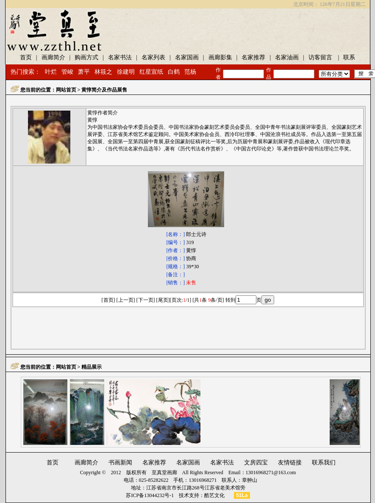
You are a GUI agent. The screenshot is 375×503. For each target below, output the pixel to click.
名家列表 (153, 57)
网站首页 (66, 90)
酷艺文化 (214, 495)
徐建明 (126, 72)
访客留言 (320, 57)
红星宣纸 (151, 72)
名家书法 (120, 57)
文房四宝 (256, 462)
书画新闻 (120, 462)
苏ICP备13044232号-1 (150, 495)
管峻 (67, 72)
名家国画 (187, 57)
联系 (349, 57)
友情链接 (290, 462)
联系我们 (324, 462)
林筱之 (103, 72)
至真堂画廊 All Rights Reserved (187, 472)
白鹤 (174, 72)
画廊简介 (53, 57)
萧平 (84, 72)
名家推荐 (253, 57)
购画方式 (86, 57)
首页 (52, 462)
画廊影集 (220, 57)
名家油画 (287, 57)
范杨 (190, 72)
